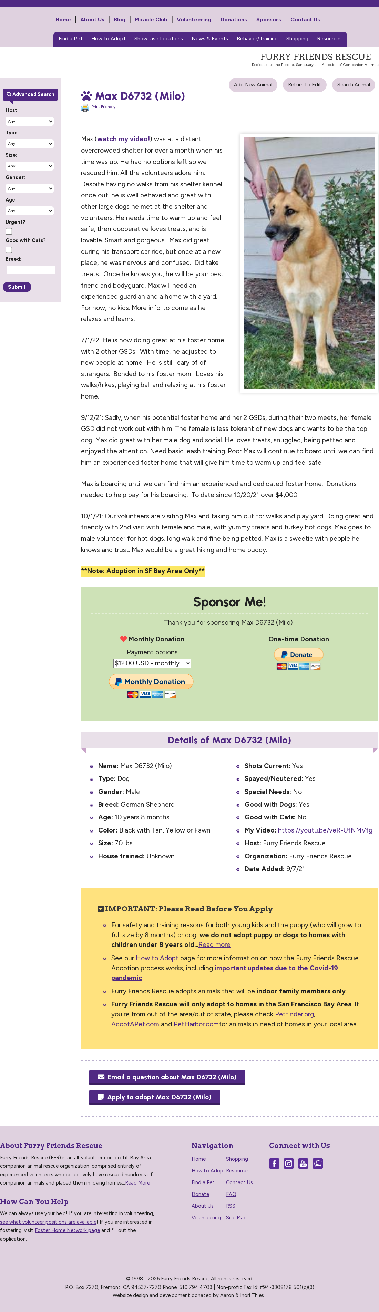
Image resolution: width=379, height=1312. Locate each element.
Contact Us (305, 19)
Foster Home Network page (67, 1230)
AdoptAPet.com (135, 1024)
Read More (137, 1183)
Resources (329, 38)
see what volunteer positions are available (48, 1222)
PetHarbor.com (196, 1024)
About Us (92, 19)
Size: (11, 155)
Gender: (15, 177)
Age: (11, 200)
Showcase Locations (158, 38)
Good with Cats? (25, 240)
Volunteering (194, 19)
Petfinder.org (294, 1014)
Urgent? (15, 222)
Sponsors (268, 19)
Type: (12, 133)
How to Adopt (108, 38)
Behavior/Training (257, 38)
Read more (214, 945)
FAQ (231, 1194)
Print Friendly (103, 106)
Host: (12, 110)
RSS (230, 1206)
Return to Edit (304, 85)
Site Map (236, 1218)
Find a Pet (71, 38)
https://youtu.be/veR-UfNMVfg (325, 830)
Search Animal (353, 85)
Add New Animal (253, 85)
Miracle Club (151, 19)
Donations (234, 19)
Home (63, 19)
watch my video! (123, 139)
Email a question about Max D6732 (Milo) (167, 1077)
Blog (119, 19)
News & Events (210, 38)
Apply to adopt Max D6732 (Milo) (155, 1097)
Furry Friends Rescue (29, 31)
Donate (200, 1194)
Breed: (13, 259)
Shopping (297, 38)
